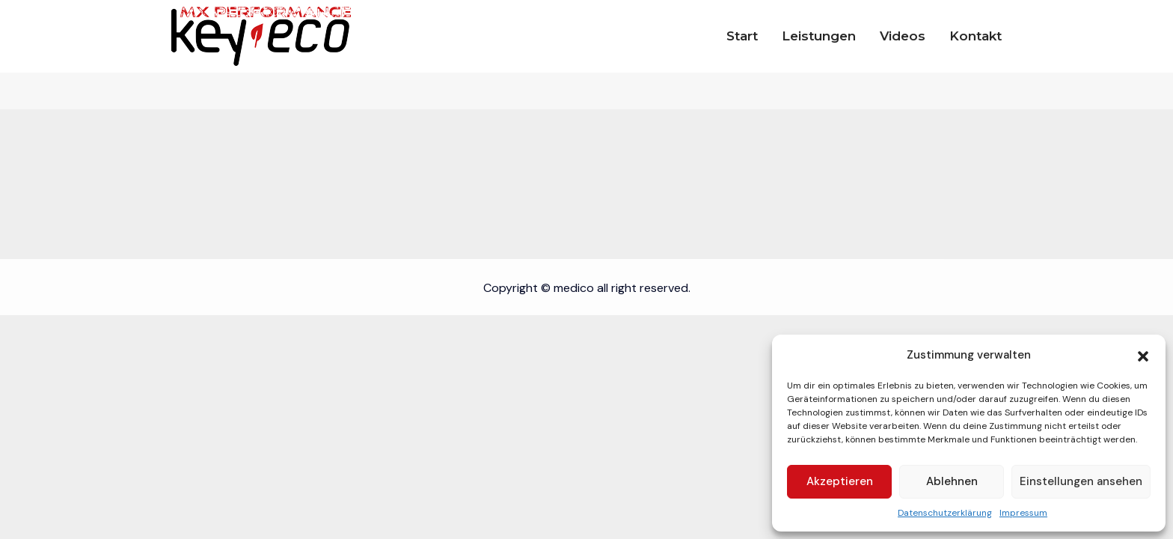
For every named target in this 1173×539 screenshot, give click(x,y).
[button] (1143, 354)
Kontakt (975, 35)
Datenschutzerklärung (945, 513)
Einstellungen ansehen (1081, 481)
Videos (902, 35)
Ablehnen (952, 481)
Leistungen (819, 35)
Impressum (1023, 513)
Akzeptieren (839, 481)
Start (742, 35)
